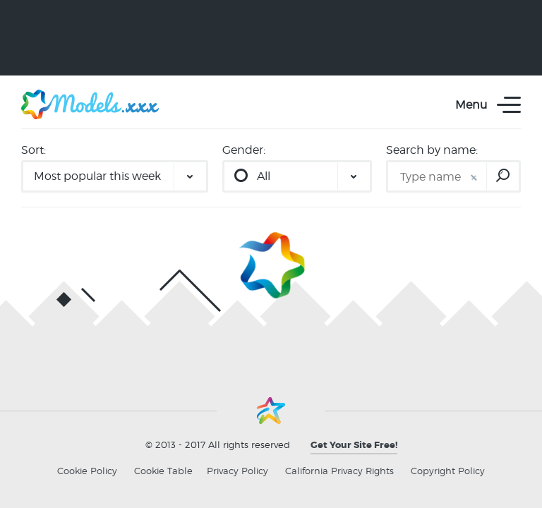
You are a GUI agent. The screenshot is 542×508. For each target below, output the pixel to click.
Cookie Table (163, 470)
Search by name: (432, 150)
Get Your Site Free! (354, 445)
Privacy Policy (237, 470)
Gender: (243, 150)
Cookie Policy (87, 470)
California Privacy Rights (339, 470)
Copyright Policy (448, 470)
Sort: (33, 150)
